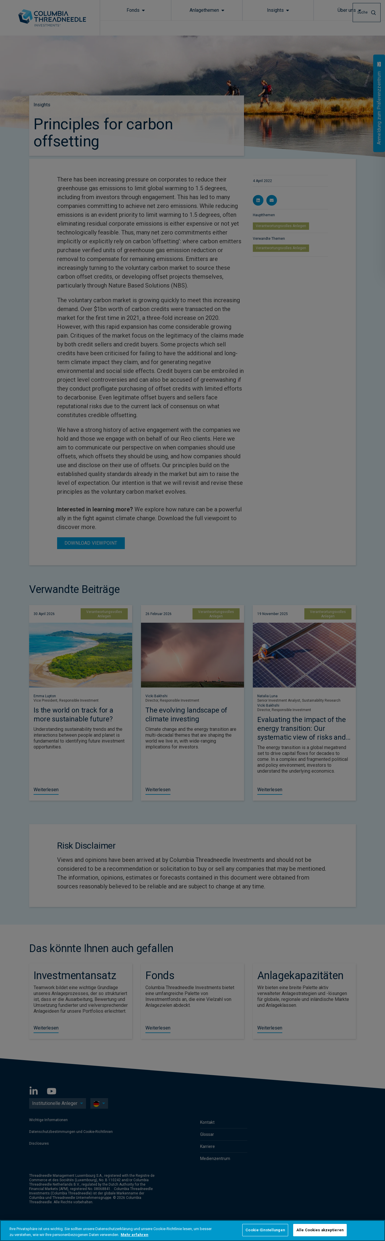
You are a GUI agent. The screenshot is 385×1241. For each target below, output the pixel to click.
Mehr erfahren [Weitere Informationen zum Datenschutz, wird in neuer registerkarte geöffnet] (134, 1234)
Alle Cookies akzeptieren (319, 1230)
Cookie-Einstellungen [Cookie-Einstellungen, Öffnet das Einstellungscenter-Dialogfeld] (265, 1230)
